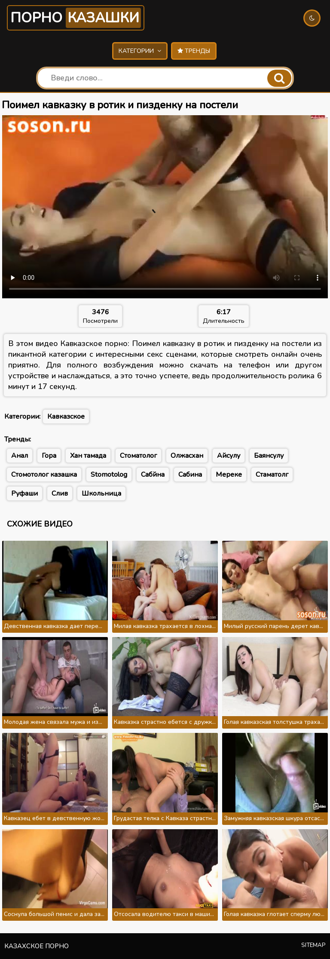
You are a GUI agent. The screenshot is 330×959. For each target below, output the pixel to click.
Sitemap (313, 945)
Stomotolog (109, 474)
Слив (60, 493)
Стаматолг (272, 474)
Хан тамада (88, 455)
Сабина (190, 474)
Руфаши (24, 493)
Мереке (229, 474)
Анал (19, 455)
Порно (75, 18)
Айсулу (228, 455)
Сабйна (153, 474)
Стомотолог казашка (44, 474)
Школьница (101, 493)
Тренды (193, 51)
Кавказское (66, 416)
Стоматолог (138, 455)
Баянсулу (269, 455)
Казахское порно (36, 946)
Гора (49, 455)
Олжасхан (187, 455)
